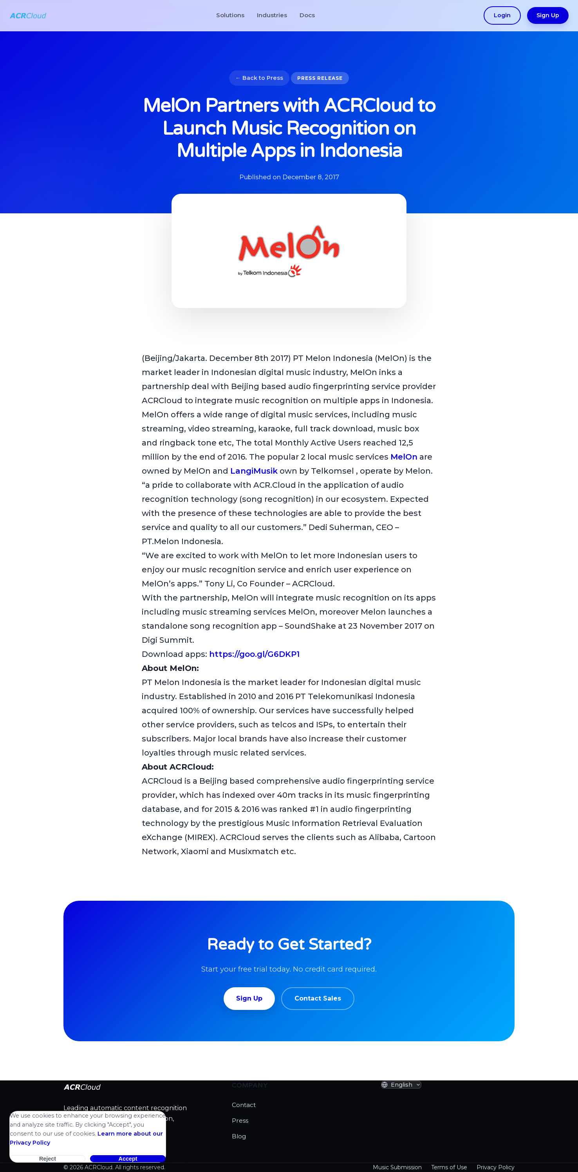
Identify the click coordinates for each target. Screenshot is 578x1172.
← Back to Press (259, 77)
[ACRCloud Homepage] (28, 15)
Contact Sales (317, 998)
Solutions (230, 15)
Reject (47, 1159)
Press (240, 1120)
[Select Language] (401, 1085)
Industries (272, 15)
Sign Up (547, 15)
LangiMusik (254, 471)
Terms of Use (449, 1167)
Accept (128, 1159)
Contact (244, 1105)
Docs (307, 15)
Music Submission (397, 1167)
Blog (239, 1136)
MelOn (403, 457)
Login (502, 15)
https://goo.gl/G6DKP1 (254, 654)
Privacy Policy (496, 1167)
